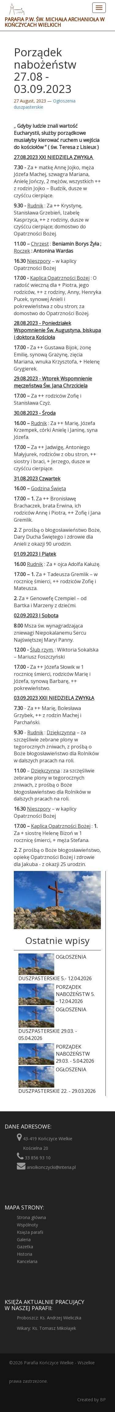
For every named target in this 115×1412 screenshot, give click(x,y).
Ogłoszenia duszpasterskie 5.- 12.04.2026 (55, 967)
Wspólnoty (27, 1225)
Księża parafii (30, 1232)
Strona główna (31, 1217)
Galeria (24, 1239)
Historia (24, 1254)
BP (102, 1399)
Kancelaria (27, 1261)
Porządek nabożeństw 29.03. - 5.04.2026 (56, 1054)
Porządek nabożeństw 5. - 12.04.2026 (56, 994)
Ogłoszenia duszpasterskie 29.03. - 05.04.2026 (52, 1023)
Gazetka (25, 1247)
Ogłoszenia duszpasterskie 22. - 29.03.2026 (57, 1080)
